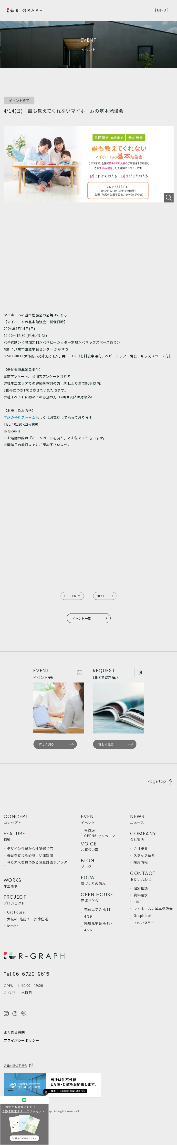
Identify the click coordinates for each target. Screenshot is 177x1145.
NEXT (101, 596)
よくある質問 (14, 1032)
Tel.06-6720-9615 (27, 974)
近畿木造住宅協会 (15, 1065)
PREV (76, 596)
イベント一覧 (82, 618)
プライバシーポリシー (21, 1040)
